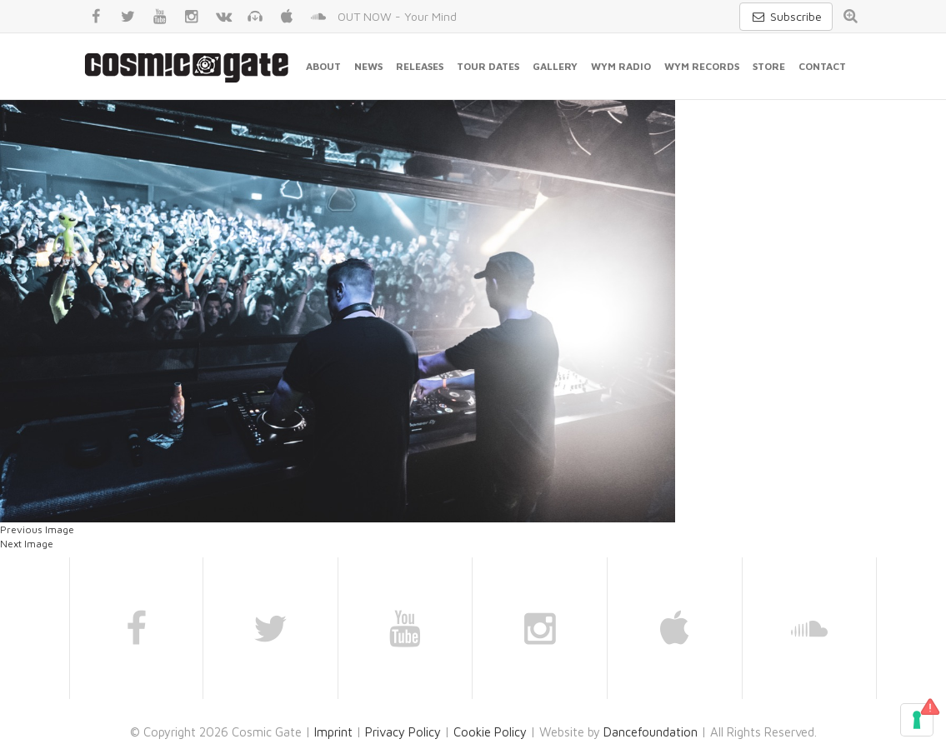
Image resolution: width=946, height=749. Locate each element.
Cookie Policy (490, 732)
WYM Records (701, 66)
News (368, 66)
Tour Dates (488, 66)
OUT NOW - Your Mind (397, 16)
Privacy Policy (403, 732)
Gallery (555, 66)
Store (769, 66)
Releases (419, 66)
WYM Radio (621, 66)
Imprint (333, 732)
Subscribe (786, 16)
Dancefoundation (650, 732)
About (323, 66)
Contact (822, 66)
